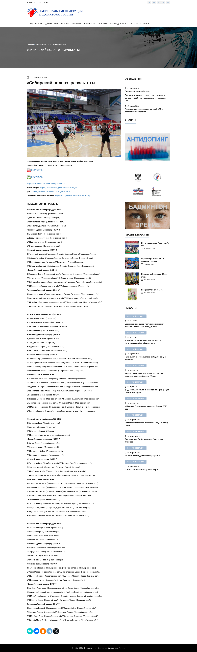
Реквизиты (43, 2)
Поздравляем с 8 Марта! (152, 290)
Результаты (89, 24)
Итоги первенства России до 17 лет (155, 244)
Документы (52, 24)
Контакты (31, 2)
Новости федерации (135, 316)
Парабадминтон (119, 24)
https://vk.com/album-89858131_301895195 (51, 192)
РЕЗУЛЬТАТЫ (37, 170)
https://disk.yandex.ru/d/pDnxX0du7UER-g (72, 196)
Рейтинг (65, 24)
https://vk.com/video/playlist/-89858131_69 (58, 188)
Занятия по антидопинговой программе (142, 456)
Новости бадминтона (57, 44)
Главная (30, 44)
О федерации (35, 24)
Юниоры (103, 24)
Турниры (76, 24)
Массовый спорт (140, 24)
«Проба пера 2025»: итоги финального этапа (152, 259)
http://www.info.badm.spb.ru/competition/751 (46, 184)
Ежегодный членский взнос (137, 91)
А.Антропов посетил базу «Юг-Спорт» (141, 469)
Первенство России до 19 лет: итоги (154, 275)
